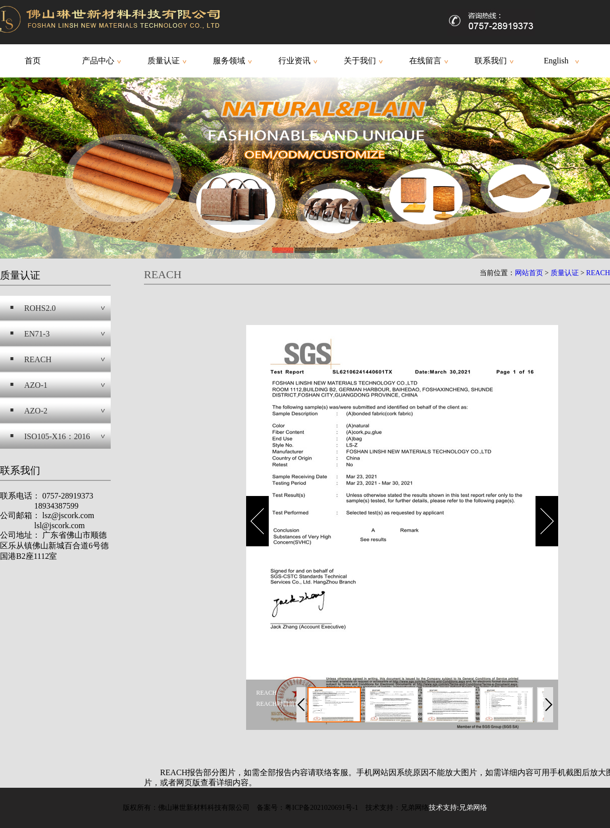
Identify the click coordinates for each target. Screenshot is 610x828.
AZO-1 (35, 385)
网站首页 (529, 273)
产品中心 (98, 60)
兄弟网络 (473, 807)
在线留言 (425, 60)
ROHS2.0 (40, 308)
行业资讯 (294, 60)
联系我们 (491, 60)
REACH (37, 359)
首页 (33, 60)
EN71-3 (37, 333)
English (556, 60)
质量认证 (163, 60)
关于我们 (360, 60)
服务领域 (229, 60)
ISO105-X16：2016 (57, 436)
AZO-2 (35, 410)
